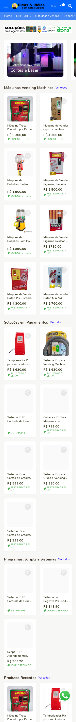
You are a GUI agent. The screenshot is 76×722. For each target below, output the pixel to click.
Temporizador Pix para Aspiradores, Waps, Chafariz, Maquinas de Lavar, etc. (20, 362)
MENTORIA (23, 16)
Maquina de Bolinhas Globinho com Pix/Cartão (19, 182)
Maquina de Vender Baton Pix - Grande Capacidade (20, 296)
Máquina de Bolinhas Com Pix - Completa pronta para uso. (19, 239)
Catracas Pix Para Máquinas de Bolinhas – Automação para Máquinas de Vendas (54, 419)
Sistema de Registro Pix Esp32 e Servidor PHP (55, 599)
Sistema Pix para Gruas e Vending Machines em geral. (56, 476)
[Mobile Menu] (6, 6)
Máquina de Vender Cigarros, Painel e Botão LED (56, 182)
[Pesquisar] (70, 6)
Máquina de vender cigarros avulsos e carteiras (55, 128)
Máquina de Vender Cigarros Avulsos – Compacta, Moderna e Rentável (56, 239)
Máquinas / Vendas (47, 16)
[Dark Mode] (53, 6)
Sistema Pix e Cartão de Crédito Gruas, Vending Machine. (18, 533)
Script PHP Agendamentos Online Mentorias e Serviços (19, 654)
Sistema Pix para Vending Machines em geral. (55, 362)
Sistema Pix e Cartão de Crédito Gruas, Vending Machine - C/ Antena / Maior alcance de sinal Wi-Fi (18, 476)
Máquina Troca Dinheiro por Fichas (19, 127)
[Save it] (28, 101)
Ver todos (61, 88)
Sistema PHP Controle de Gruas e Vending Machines (19, 419)
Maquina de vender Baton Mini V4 (55, 296)
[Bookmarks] (62, 6)
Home (8, 16)
